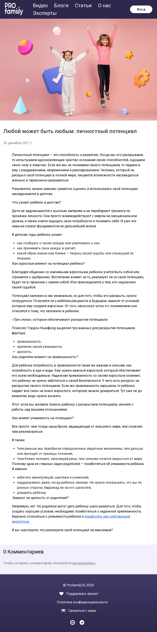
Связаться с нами (82, 611)
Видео (41, 5)
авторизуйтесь (83, 563)
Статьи (84, 5)
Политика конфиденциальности (82, 602)
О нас (104, 5)
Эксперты (45, 13)
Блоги (62, 5)
